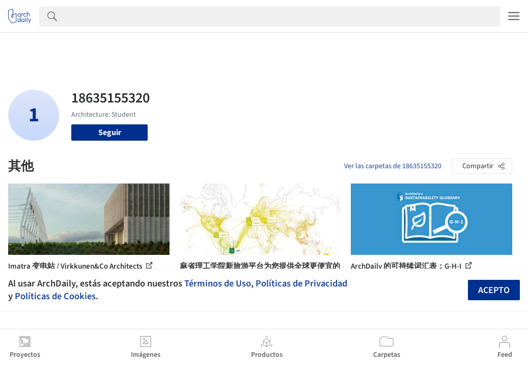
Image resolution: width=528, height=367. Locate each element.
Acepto (494, 290)
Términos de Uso (217, 283)
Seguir (109, 132)
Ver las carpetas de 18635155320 (392, 166)
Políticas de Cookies (55, 296)
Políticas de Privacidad (301, 283)
